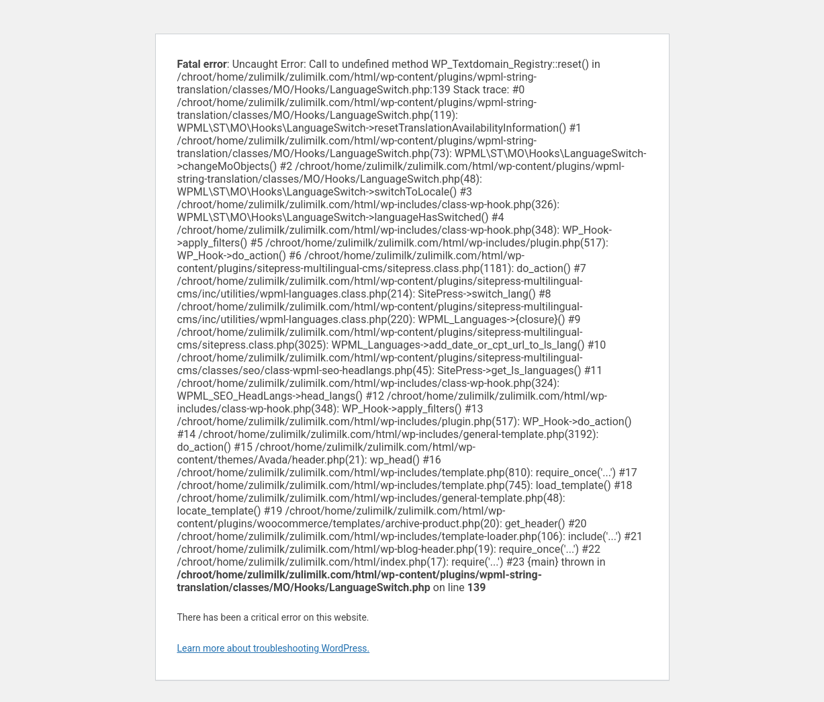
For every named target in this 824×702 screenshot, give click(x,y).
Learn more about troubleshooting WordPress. (273, 648)
